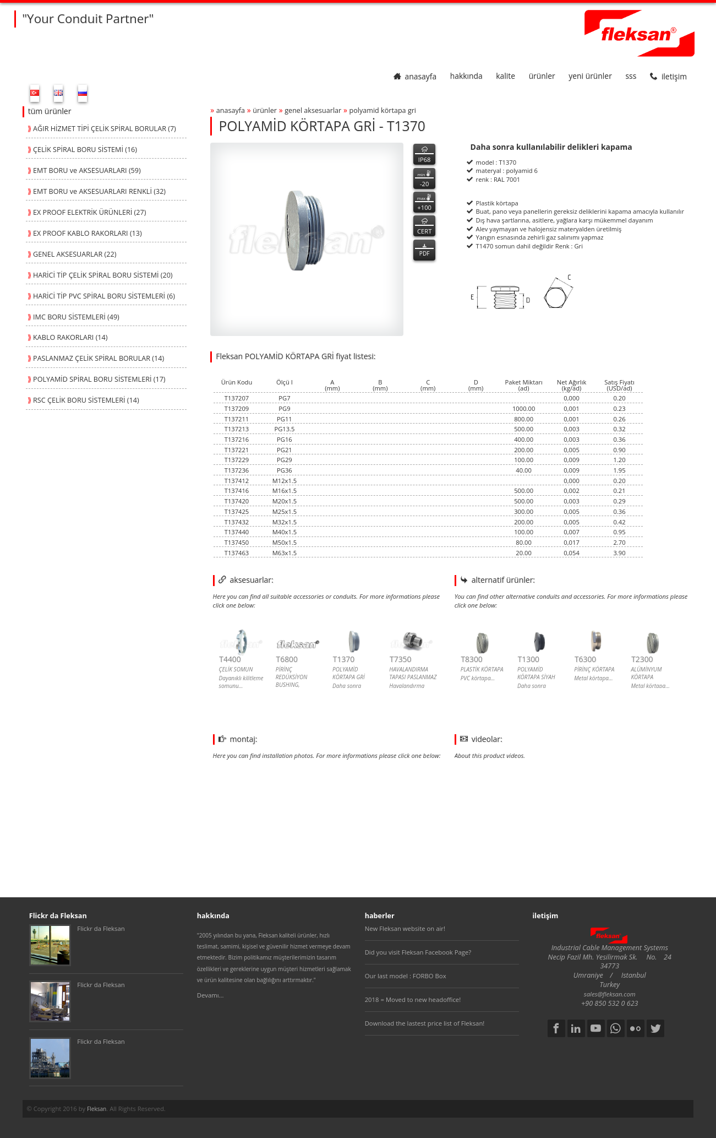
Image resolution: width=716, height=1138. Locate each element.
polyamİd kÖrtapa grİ (383, 110)
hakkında (466, 76)
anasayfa (415, 76)
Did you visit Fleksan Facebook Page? (418, 952)
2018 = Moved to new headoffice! (413, 999)
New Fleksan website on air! (405, 928)
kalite (505, 76)
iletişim (668, 76)
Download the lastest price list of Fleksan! (425, 1023)
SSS (630, 76)
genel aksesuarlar (313, 110)
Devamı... (210, 995)
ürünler (542, 76)
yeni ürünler (590, 76)
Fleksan (96, 1109)
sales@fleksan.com (610, 994)
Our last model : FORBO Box (405, 976)
